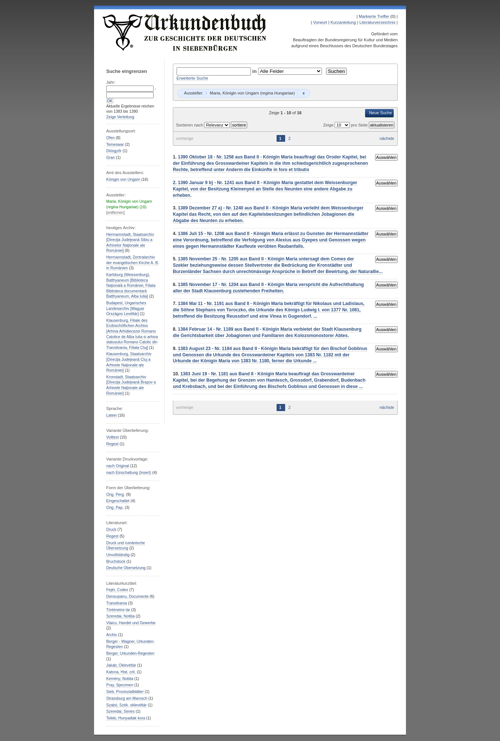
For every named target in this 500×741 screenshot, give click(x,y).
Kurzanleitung (343, 22)
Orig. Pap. (115, 508)
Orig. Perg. (115, 495)
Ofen (110, 138)
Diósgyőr (114, 151)
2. (175, 182)
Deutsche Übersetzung (126, 568)
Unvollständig (117, 555)
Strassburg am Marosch (126, 698)
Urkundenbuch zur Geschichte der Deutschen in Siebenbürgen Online (184, 32)
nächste (387, 138)
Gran (110, 157)
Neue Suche (380, 112)
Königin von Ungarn (123, 179)
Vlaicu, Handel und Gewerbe (130, 623)
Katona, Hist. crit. (121, 672)
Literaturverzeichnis (377, 22)
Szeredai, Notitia (120, 616)
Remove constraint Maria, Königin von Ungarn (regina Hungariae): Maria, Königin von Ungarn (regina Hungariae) (303, 93)
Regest (112, 444)
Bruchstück (115, 561)
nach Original (117, 466)
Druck (111, 529)
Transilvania (116, 603)
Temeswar (115, 144)
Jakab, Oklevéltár (121, 665)
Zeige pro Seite (346, 125)
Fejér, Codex (117, 590)
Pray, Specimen (119, 685)
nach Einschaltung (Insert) (128, 473)
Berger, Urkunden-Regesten (130, 653)
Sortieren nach (190, 125)
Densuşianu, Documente (127, 596)
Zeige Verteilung (120, 117)
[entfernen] (115, 213)
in (255, 71)
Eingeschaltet (117, 501)
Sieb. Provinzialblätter (125, 692)
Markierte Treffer (374, 16)
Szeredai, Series (120, 711)
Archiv (111, 635)
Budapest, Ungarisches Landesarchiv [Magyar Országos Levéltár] (126, 308)
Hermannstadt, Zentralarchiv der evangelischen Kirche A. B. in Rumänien (132, 262)
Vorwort (320, 22)
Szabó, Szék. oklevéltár (126, 705)
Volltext (112, 437)
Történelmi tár (118, 610)
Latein (111, 415)
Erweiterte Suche (192, 78)
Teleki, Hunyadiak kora (125, 718)
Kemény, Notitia (119, 679)
